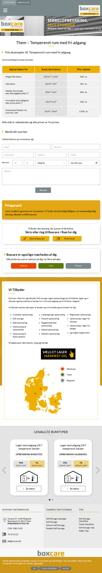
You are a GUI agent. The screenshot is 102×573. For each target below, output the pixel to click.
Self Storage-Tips (86, 527)
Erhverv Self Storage (55, 525)
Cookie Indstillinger (49, 568)
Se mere (30, 488)
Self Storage (51, 522)
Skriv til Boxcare (36, 238)
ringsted (78, 266)
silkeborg (23, 266)
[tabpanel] (29, 467)
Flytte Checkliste (86, 524)
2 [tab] (52, 499)
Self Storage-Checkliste (85, 519)
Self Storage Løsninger (56, 518)
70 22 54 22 (69, 238)
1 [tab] (49, 499)
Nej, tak (66, 568)
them (51, 266)
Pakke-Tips (84, 531)
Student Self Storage (55, 528)
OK (34, 568)
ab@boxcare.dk (14, 541)
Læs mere (38, 563)
